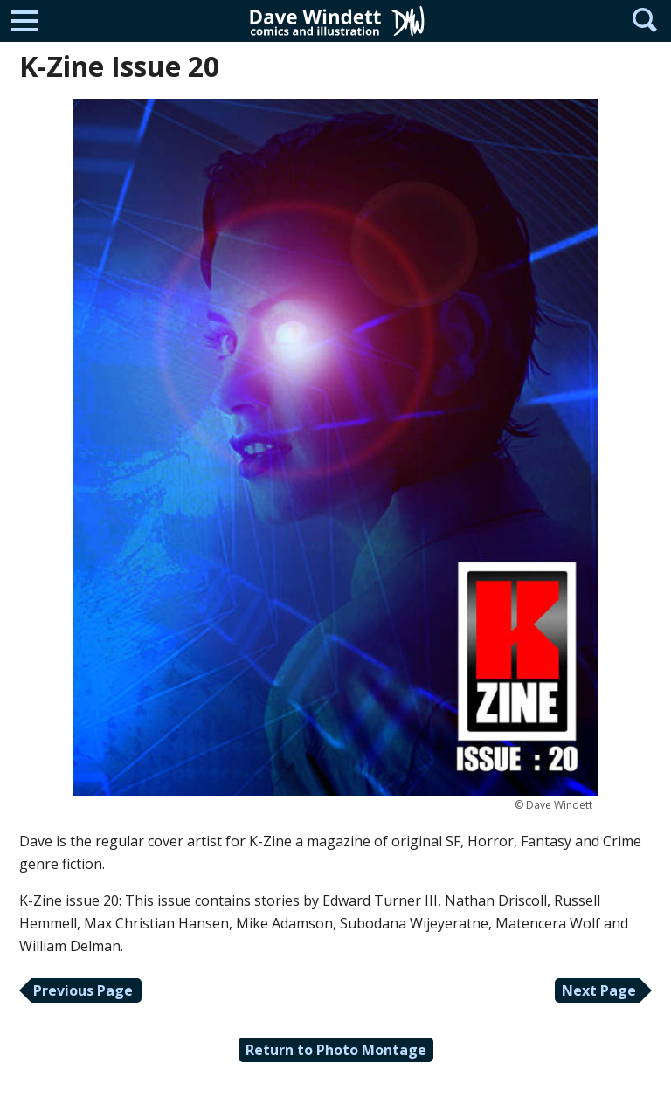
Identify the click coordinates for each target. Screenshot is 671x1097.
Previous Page (83, 990)
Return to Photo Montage (336, 1049)
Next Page (599, 990)
